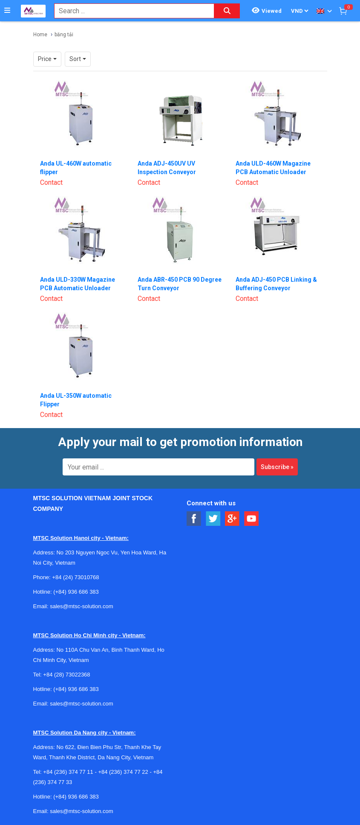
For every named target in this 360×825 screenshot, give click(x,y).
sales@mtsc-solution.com (81, 606)
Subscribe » (277, 467)
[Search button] (227, 10)
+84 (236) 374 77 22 (123, 772)
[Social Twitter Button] (213, 518)
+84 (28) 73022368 (66, 674)
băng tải (64, 35)
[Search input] (129, 10)
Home (40, 35)
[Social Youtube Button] (251, 518)
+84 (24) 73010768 (75, 577)
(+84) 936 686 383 (76, 592)
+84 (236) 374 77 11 (68, 772)
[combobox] (129, 10)
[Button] (7, 10)
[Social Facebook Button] (194, 518)
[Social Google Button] (232, 518)
